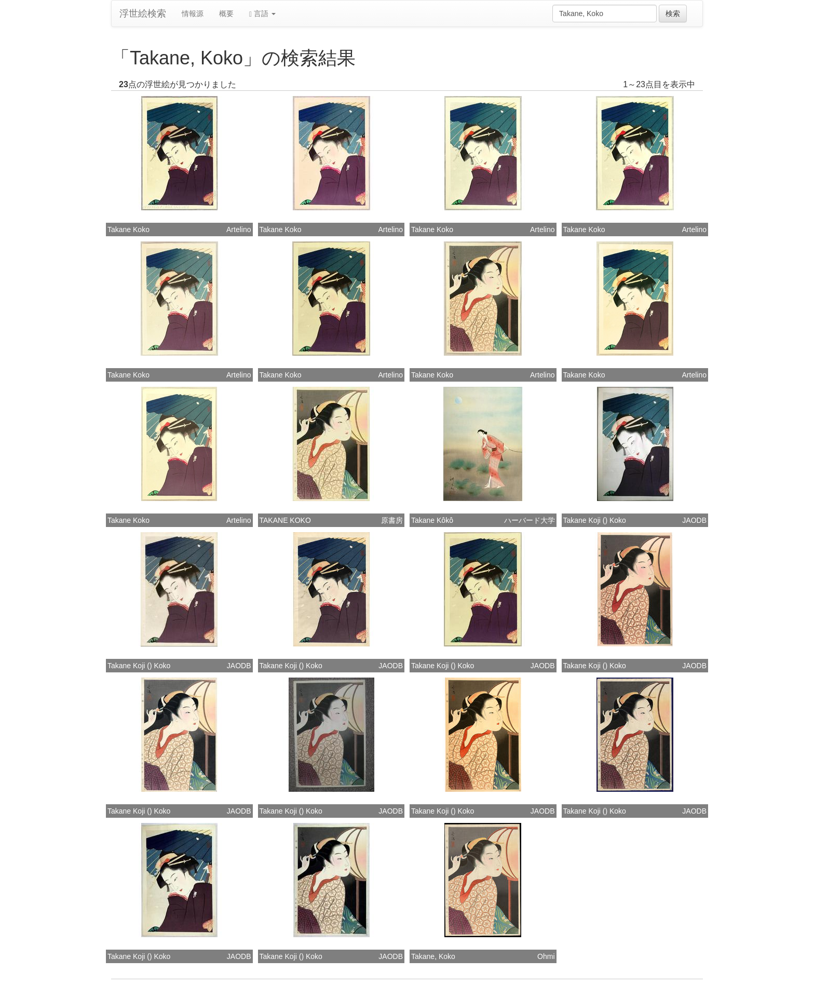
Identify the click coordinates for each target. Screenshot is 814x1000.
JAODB (694, 520)
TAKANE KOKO (285, 520)
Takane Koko (128, 229)
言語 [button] (262, 13)
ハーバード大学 (529, 520)
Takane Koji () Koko (594, 520)
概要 (226, 13)
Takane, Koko (433, 956)
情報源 (193, 13)
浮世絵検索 (142, 13)
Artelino (238, 229)
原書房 (392, 520)
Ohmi (545, 956)
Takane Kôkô (432, 520)
